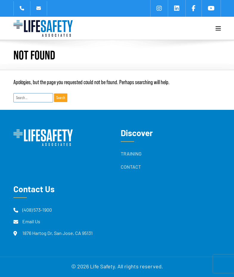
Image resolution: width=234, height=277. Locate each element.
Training (131, 154)
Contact (131, 167)
